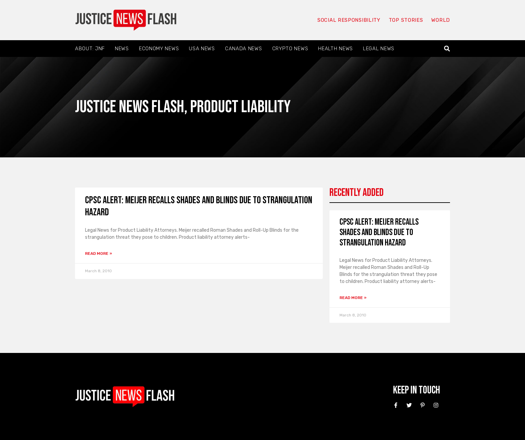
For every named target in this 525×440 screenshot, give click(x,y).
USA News (202, 49)
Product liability (240, 107)
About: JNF (90, 49)
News (122, 49)
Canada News (243, 49)
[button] (447, 49)
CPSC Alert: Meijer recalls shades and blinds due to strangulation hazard (379, 232)
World (440, 20)
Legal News (378, 49)
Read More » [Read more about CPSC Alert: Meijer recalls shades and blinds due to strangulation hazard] (98, 253)
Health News (335, 49)
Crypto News (290, 49)
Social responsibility (348, 20)
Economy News (159, 49)
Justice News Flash (129, 107)
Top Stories (406, 20)
